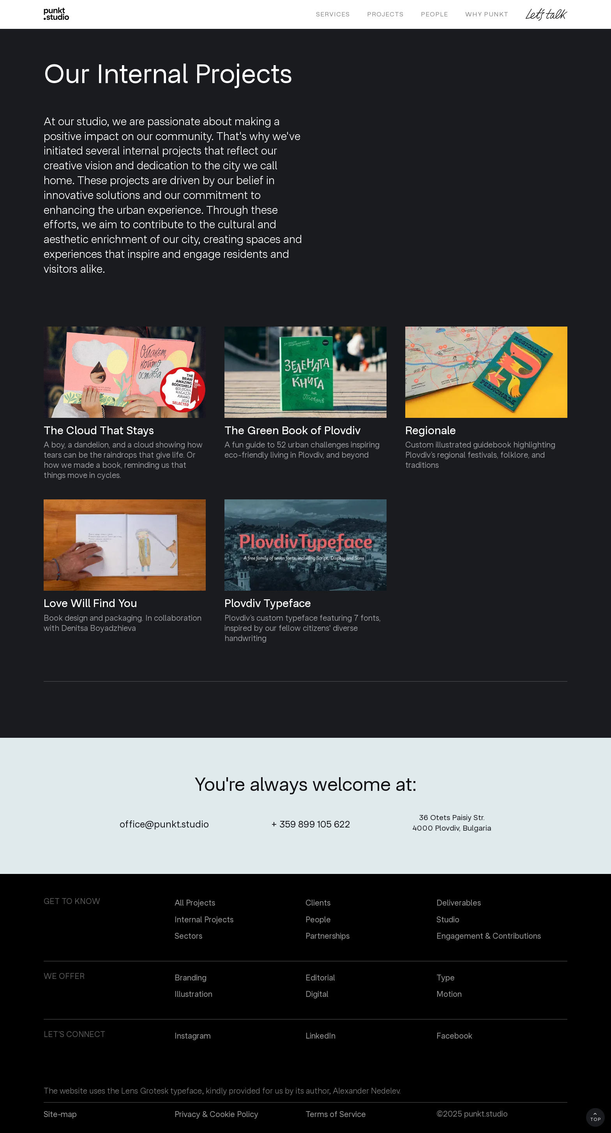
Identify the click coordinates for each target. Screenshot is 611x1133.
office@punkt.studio (164, 824)
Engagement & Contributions (488, 936)
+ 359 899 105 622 (310, 824)
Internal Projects (204, 920)
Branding (191, 978)
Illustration (193, 994)
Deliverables (458, 903)
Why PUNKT (487, 14)
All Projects (195, 903)
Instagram (193, 1036)
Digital (317, 994)
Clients (318, 903)
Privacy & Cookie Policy (216, 1114)
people (434, 14)
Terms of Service (336, 1114)
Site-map (60, 1114)
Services (333, 14)
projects (385, 14)
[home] (56, 13)
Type (445, 978)
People (318, 920)
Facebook (454, 1036)
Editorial (320, 978)
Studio (447, 920)
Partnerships (328, 936)
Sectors (188, 936)
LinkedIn (321, 1036)
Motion (449, 994)
